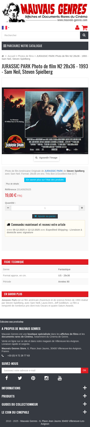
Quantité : (10, 203)
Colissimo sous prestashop (11, 321)
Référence (10, 189)
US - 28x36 (64, 275)
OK (84, 370)
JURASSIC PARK (54, 171)
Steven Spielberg (76, 171)
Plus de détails (12, 184)
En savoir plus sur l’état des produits (45, 179)
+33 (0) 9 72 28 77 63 (18, 355)
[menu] (77, 27)
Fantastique (64, 269)
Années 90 (63, 281)
